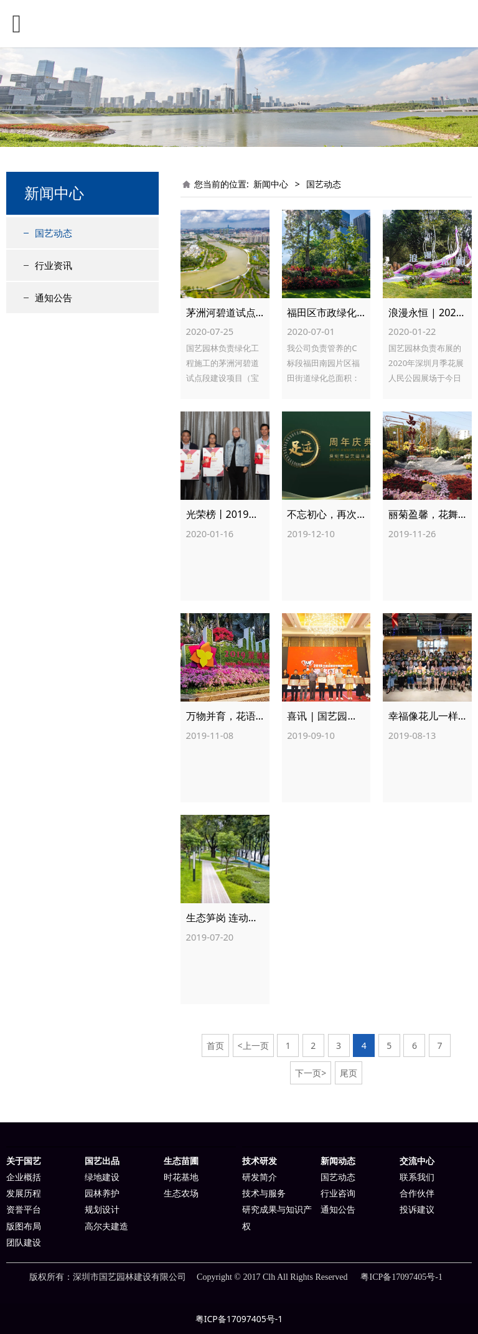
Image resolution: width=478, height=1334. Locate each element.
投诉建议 (417, 1209)
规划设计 (102, 1209)
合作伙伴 (417, 1193)
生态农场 (181, 1193)
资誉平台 (23, 1209)
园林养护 (102, 1193)
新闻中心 (270, 184)
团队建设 (23, 1242)
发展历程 (23, 1193)
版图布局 (23, 1226)
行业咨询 (338, 1193)
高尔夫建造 (106, 1226)
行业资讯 (53, 265)
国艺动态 (53, 233)
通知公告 (53, 297)
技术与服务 (264, 1193)
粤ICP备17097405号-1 (239, 1319)
